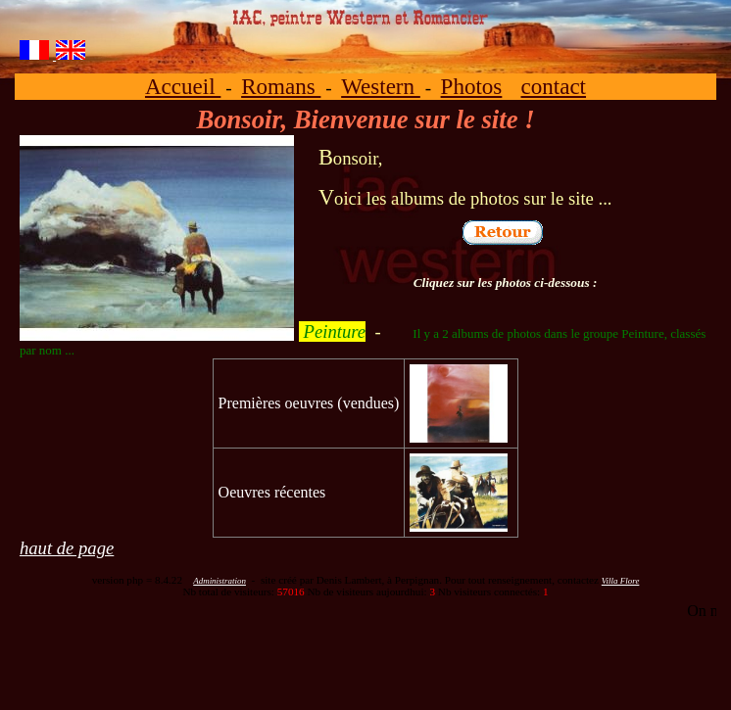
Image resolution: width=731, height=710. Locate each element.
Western (380, 86)
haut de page (67, 548)
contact (554, 86)
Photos (472, 86)
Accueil (182, 86)
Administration (219, 581)
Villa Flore (621, 581)
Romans (280, 86)
